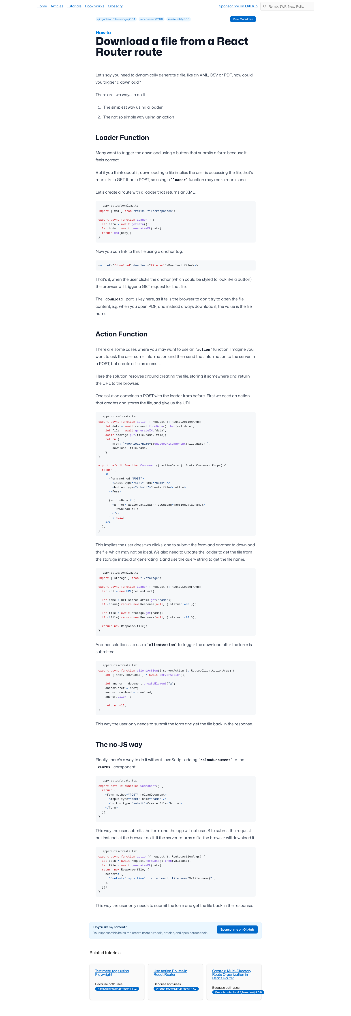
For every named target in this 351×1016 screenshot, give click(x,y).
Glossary (115, 6)
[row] (116, 19)
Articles (57, 6)
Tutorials (74, 6)
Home (42, 6)
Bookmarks (94, 6)
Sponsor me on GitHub (238, 6)
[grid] (143, 19)
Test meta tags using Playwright (112, 973)
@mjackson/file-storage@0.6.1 (116, 19)
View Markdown (243, 19)
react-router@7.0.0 (151, 19)
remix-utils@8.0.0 (178, 19)
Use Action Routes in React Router (170, 973)
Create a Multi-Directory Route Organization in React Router (231, 974)
